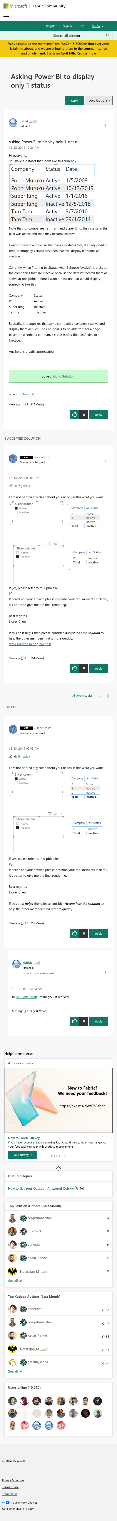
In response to (39, 973)
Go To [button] (96, 26)
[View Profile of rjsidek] (24, 121)
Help (81, 26)
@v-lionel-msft (26, 997)
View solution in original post (30, 644)
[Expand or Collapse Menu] (6, 16)
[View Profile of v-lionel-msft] (42, 457)
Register (51, 26)
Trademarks (9, 1494)
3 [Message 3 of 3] (25, 1011)
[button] (74, 100)
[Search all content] (81, 35)
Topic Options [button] (97, 100)
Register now (86, 53)
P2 (10, 593)
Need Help (28, 394)
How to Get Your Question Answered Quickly (41, 1188)
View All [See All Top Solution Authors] (15, 1280)
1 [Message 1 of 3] (22, 404)
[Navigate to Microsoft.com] (15, 6)
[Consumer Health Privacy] (58, 1508)
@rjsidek (24, 485)
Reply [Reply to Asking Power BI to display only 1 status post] (98, 415)
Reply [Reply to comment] (98, 668)
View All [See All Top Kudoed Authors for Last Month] (15, 1371)
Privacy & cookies (13, 1480)
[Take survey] (22, 1155)
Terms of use (10, 1487)
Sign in (67, 26)
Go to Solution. (64, 376)
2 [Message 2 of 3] (22, 658)
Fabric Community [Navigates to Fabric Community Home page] (49, 6)
